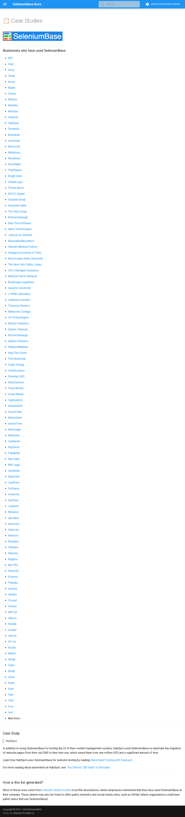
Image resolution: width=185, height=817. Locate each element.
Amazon (13, 111)
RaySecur (14, 447)
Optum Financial (18, 329)
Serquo (12, 606)
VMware (13, 547)
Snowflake (14, 164)
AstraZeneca (16, 382)
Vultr (11, 689)
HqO (11, 694)
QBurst (12, 618)
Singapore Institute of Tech (24, 252)
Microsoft (14, 146)
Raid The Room (17, 353)
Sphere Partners (18, 341)
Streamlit (13, 129)
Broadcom (14, 158)
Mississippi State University (25, 258)
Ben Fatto (14, 459)
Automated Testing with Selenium (111, 760)
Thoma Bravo (16, 187)
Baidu (11, 671)
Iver (10, 712)
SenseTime (15, 423)
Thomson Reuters (19, 305)
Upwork (12, 588)
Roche (12, 647)
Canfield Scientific (19, 300)
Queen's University (19, 288)
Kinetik (12, 624)
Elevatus (13, 541)
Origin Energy (16, 364)
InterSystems (16, 370)
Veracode (14, 140)
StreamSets (15, 406)
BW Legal (14, 464)
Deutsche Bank (17, 205)
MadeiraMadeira (18, 347)
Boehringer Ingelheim (21, 282)
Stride (11, 659)
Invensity (13, 494)
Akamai (12, 99)
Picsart (12, 600)
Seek (11, 683)
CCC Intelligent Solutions (23, 270)
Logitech (13, 506)
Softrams (13, 488)
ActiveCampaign (18, 217)
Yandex (12, 594)
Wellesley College (19, 311)
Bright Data (15, 176)
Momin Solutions (18, 323)
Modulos (13, 512)
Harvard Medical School (22, 246)
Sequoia (13, 117)
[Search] (119, 4)
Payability (14, 453)
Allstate (13, 105)
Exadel (12, 630)
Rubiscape (14, 429)
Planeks (13, 582)
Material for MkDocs (24, 813)
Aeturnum (14, 435)
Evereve (13, 576)
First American (17, 358)
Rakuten (13, 553)
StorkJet (13, 529)
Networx (13, 535)
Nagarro (13, 559)
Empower (14, 476)
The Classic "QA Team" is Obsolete (88, 767)
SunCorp (13, 500)
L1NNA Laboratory (19, 294)
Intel (11, 64)
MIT (10, 58)
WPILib (12, 612)
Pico (11, 706)
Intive (11, 677)
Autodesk (14, 134)
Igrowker (13, 518)
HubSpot (13, 123)
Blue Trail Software (19, 223)
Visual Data (15, 411)
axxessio (13, 523)
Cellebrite (14, 441)
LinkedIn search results (56, 790)
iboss (11, 82)
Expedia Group (17, 199)
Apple (11, 87)
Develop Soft (16, 376)
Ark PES (13, 565)
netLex (12, 635)
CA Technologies (18, 317)
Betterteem (15, 417)
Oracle (12, 93)
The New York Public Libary (25, 264)
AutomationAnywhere (21, 241)
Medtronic (14, 152)
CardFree (13, 482)
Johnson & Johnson (20, 235)
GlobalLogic (15, 182)
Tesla (11, 76)
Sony (11, 70)
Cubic (11, 665)
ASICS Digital (16, 193)
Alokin (12, 653)
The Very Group (17, 211)
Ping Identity (16, 388)
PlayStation (15, 170)
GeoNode (14, 470)
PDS (11, 700)
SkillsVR (13, 571)
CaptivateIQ (15, 400)
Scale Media (15, 394)
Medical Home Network (22, 276)
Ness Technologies (20, 229)
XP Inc (12, 641)
